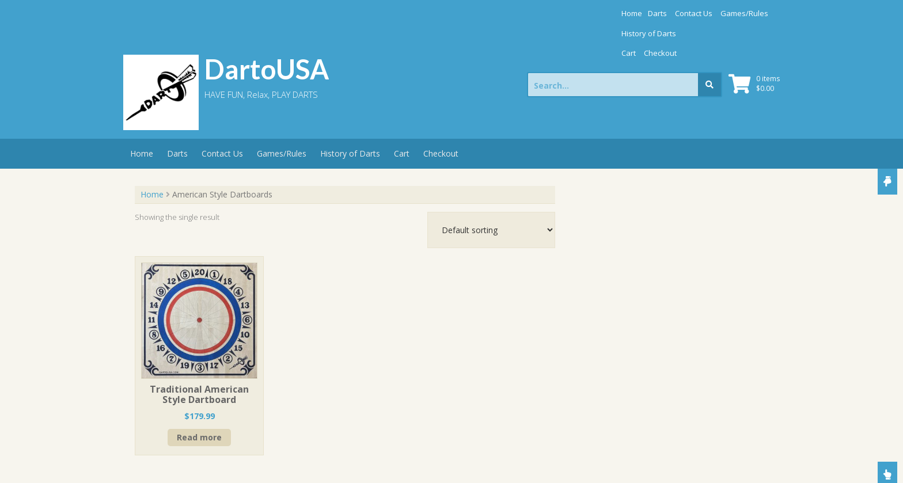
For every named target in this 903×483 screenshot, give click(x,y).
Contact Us (567, 13)
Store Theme (405, 462)
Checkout (751, 13)
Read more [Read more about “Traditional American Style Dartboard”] (199, 397)
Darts (531, 13)
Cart (720, 13)
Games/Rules (618, 13)
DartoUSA (266, 29)
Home (505, 13)
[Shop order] (491, 190)
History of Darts (677, 13)
